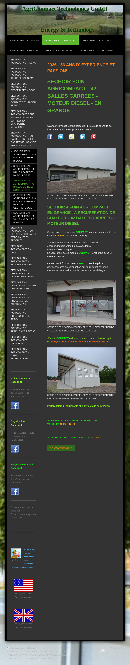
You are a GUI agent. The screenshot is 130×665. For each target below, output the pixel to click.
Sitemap (31, 648)
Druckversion (16, 648)
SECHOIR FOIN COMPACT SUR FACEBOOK (20, 393)
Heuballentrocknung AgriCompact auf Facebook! (22, 479)
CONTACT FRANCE (61, 448)
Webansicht (116, 648)
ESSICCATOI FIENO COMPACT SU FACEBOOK (22, 436)
